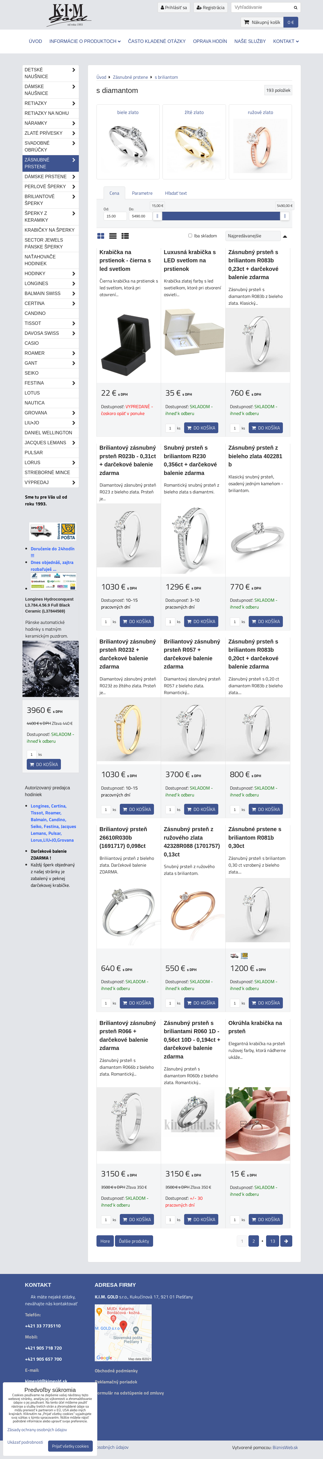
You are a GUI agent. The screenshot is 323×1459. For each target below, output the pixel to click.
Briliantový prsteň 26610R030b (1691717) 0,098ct (123, 837)
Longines (52, 284)
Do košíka (201, 427)
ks (172, 428)
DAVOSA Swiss (52, 333)
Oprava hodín (210, 41)
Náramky (52, 123)
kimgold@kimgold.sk (46, 1381)
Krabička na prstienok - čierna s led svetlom (125, 260)
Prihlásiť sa (174, 7)
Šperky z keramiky (52, 217)
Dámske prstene (52, 177)
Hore (105, 1241)
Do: (141, 213)
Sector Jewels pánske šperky (44, 243)
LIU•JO (52, 423)
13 (272, 1241)
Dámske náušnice (52, 90)
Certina (52, 303)
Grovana (52, 413)
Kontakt (286, 41)
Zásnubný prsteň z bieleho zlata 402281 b (255, 456)
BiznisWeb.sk (285, 1447)
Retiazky (52, 103)
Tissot (52, 323)
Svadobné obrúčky (52, 146)
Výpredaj (52, 482)
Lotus (32, 393)
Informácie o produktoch (85, 41)
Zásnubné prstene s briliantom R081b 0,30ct (255, 837)
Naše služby (250, 41)
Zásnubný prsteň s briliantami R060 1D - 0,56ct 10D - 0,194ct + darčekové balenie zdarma (192, 1040)
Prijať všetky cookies (70, 1446)
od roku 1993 (75, 24)
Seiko (32, 373)
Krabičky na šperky (50, 230)
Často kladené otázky (157, 41)
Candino (35, 313)
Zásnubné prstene (52, 163)
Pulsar (34, 452)
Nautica (35, 402)
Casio (32, 343)
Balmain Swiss (52, 293)
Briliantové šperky (52, 200)
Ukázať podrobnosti (25, 1442)
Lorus (52, 463)
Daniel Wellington (48, 432)
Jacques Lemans (52, 443)
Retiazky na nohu (47, 113)
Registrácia (211, 7)
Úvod (35, 41)
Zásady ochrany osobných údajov (37, 1429)
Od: (115, 213)
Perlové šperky (52, 187)
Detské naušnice (52, 73)
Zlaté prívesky (52, 133)
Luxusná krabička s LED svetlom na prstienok (190, 260)
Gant (52, 363)
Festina (52, 383)
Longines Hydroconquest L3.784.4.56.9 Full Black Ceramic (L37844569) (49, 605)
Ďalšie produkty (134, 1241)
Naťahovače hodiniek (40, 260)
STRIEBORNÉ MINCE (47, 472)
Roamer (52, 353)
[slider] (157, 216)
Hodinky (52, 274)
